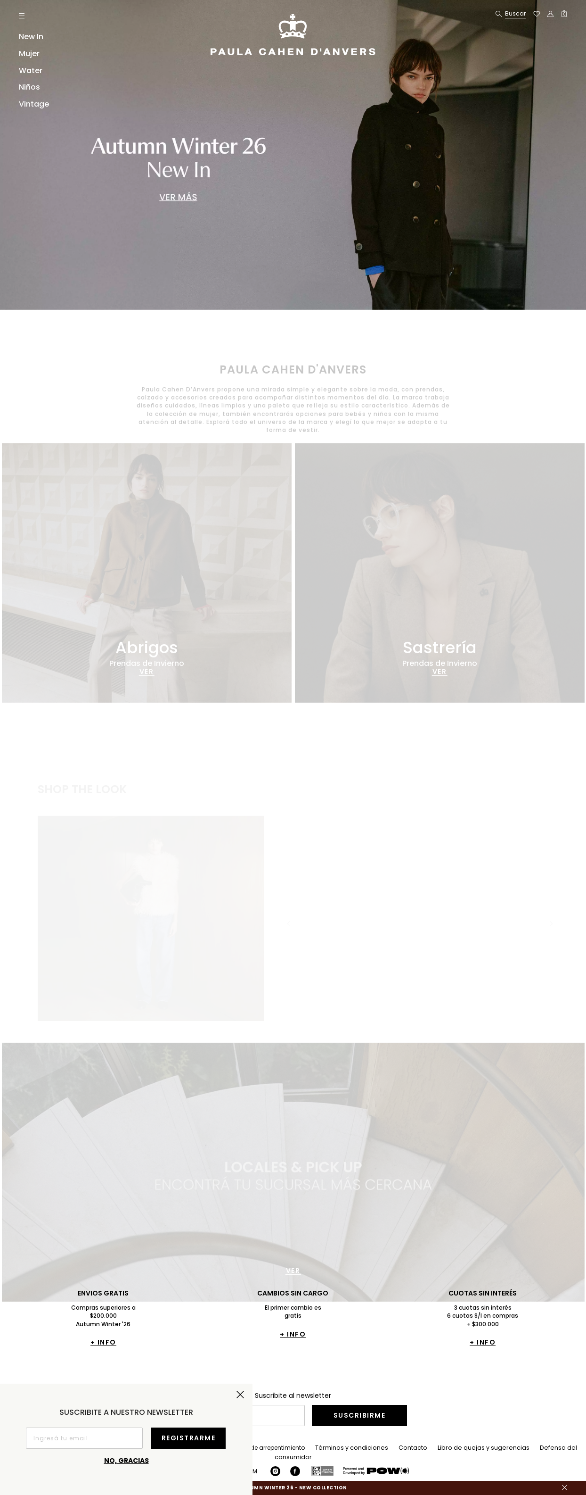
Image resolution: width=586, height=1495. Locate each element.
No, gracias (126, 1460)
